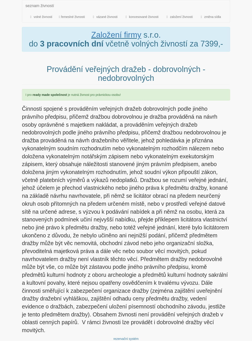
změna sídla (210, 17)
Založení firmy (116, 34)
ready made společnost (50, 95)
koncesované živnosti (141, 17)
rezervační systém (126, 339)
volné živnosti (40, 17)
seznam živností (39, 6)
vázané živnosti (104, 17)
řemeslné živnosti (72, 17)
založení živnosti (179, 17)
